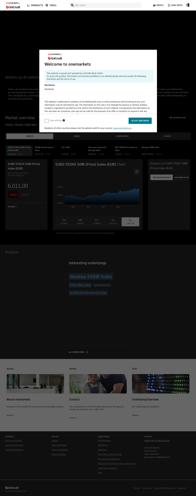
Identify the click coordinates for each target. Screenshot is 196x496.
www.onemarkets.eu (122, 128)
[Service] (158, 6)
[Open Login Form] (187, 6)
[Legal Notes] (175, 6)
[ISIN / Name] (108, 5)
